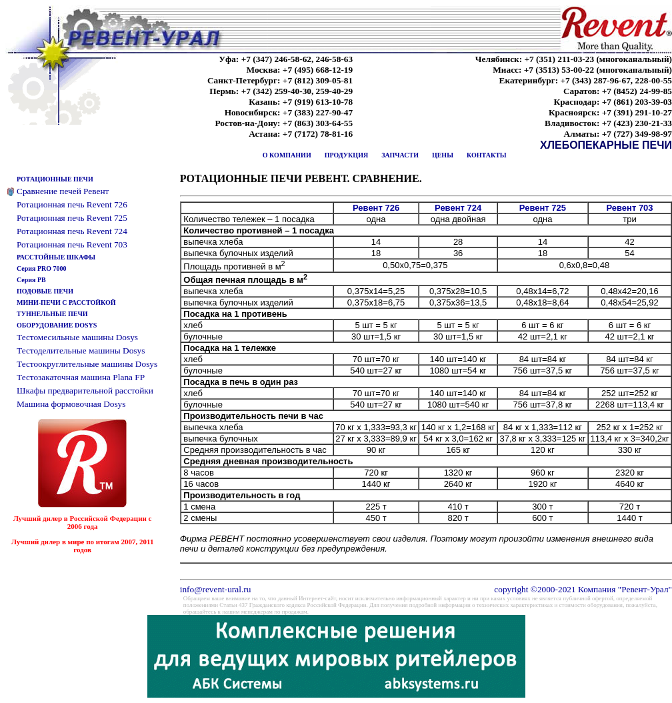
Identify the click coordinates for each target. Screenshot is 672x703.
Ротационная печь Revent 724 (72, 231)
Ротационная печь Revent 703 (72, 244)
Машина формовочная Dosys (71, 404)
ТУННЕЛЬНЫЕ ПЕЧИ (52, 313)
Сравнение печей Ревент (63, 191)
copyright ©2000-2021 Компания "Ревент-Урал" (583, 589)
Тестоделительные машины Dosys (81, 350)
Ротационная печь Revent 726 (72, 204)
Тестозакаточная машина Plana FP (81, 377)
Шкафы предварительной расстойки (85, 391)
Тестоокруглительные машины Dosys (87, 364)
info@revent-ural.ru (215, 589)
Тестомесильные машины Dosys (77, 337)
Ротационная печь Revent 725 (72, 218)
